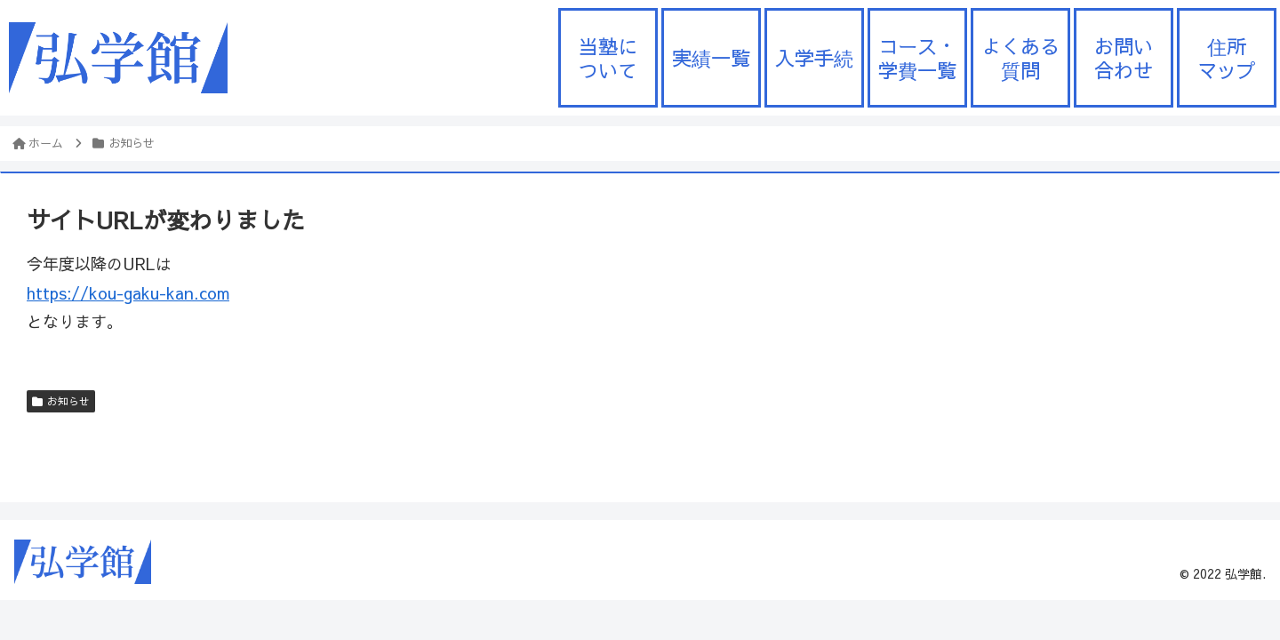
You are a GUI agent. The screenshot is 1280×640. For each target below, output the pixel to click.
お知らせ (61, 401)
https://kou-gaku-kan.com (128, 293)
